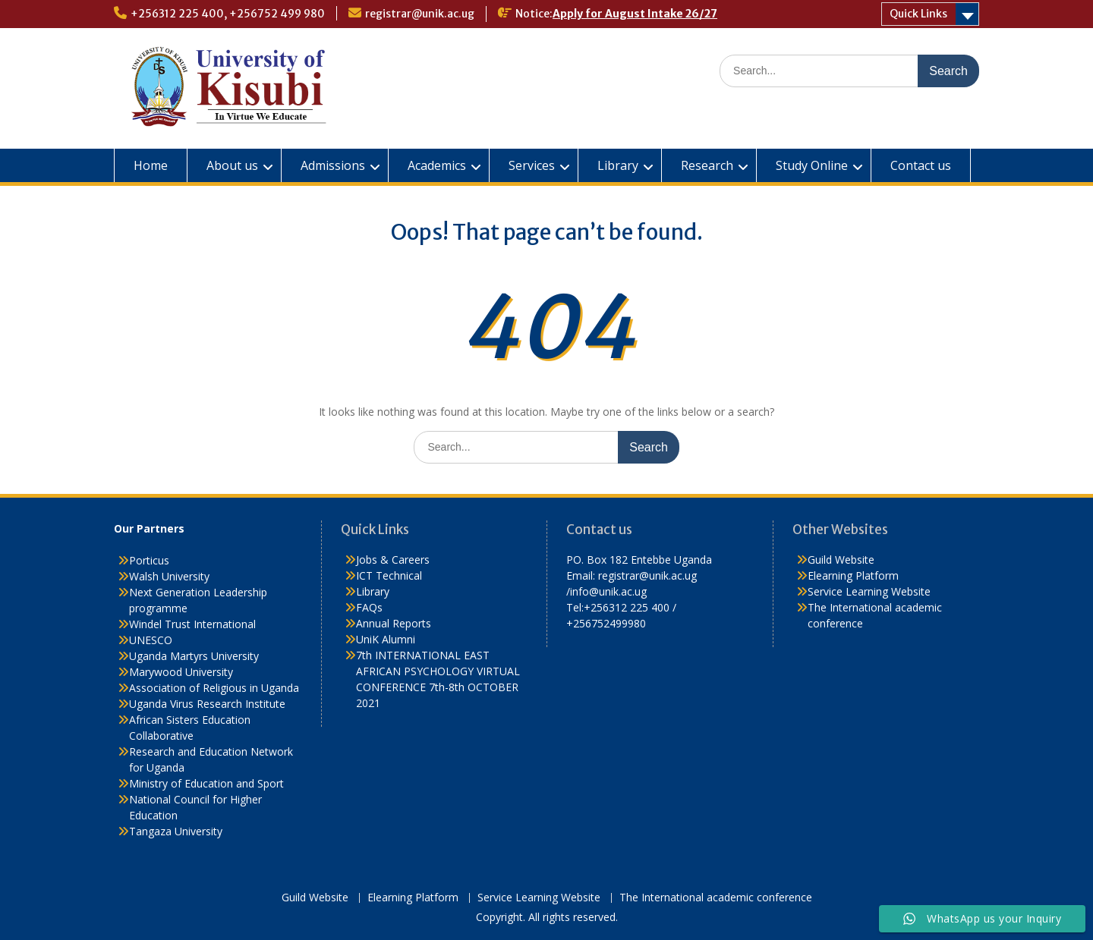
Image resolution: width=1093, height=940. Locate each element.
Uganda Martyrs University (194, 656)
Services (532, 165)
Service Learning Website (869, 591)
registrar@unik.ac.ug (419, 13)
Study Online (812, 165)
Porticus (149, 560)
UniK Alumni (385, 639)
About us (232, 165)
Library (617, 165)
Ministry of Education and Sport (206, 783)
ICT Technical (389, 575)
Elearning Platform (853, 575)
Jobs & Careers (393, 559)
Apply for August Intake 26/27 (635, 13)
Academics (437, 165)
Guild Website (841, 559)
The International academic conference (715, 898)
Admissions (333, 165)
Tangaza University (175, 831)
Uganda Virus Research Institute (207, 703)
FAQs (369, 607)
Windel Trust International (192, 624)
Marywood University (181, 672)
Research (707, 165)
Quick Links (918, 13)
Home (151, 165)
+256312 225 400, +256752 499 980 (228, 13)
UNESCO (150, 640)
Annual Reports (393, 623)
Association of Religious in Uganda (214, 688)
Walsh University (169, 576)
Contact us (920, 165)
